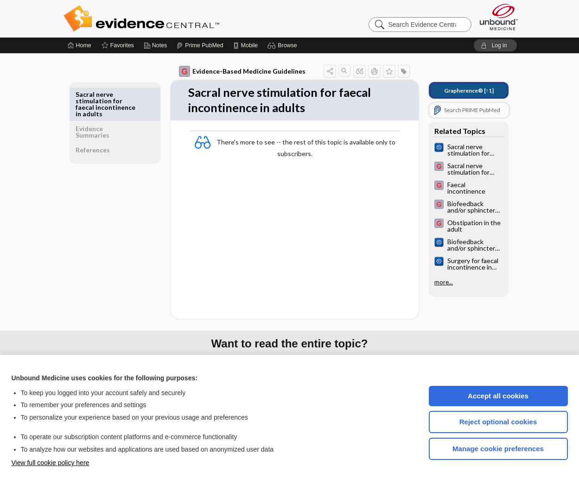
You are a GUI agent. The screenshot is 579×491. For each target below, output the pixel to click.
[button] (283, 45)
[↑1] (462, 90)
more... (437, 282)
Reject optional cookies (498, 422)
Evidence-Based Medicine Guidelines (235, 71)
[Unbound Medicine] (498, 16)
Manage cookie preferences (498, 449)
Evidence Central (178, 18)
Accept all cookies (498, 396)
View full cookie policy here (50, 462)
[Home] (79, 45)
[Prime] (200, 45)
